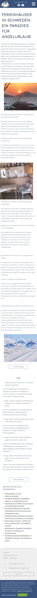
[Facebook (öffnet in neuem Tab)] (19, 5)
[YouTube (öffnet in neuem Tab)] (22, 5)
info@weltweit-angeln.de (19, 568)
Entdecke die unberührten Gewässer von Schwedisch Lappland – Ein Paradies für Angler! (18, 538)
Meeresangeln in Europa (13, 493)
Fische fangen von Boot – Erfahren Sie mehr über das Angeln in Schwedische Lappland (18, 523)
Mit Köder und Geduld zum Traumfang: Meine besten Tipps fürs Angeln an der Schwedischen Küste (18, 511)
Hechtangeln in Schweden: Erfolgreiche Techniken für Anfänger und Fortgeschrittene (18, 530)
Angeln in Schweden (11, 496)
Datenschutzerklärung (24, 591)
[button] (18, 367)
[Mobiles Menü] (33, 4)
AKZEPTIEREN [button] (22, 595)
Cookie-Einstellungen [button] (8, 595)
